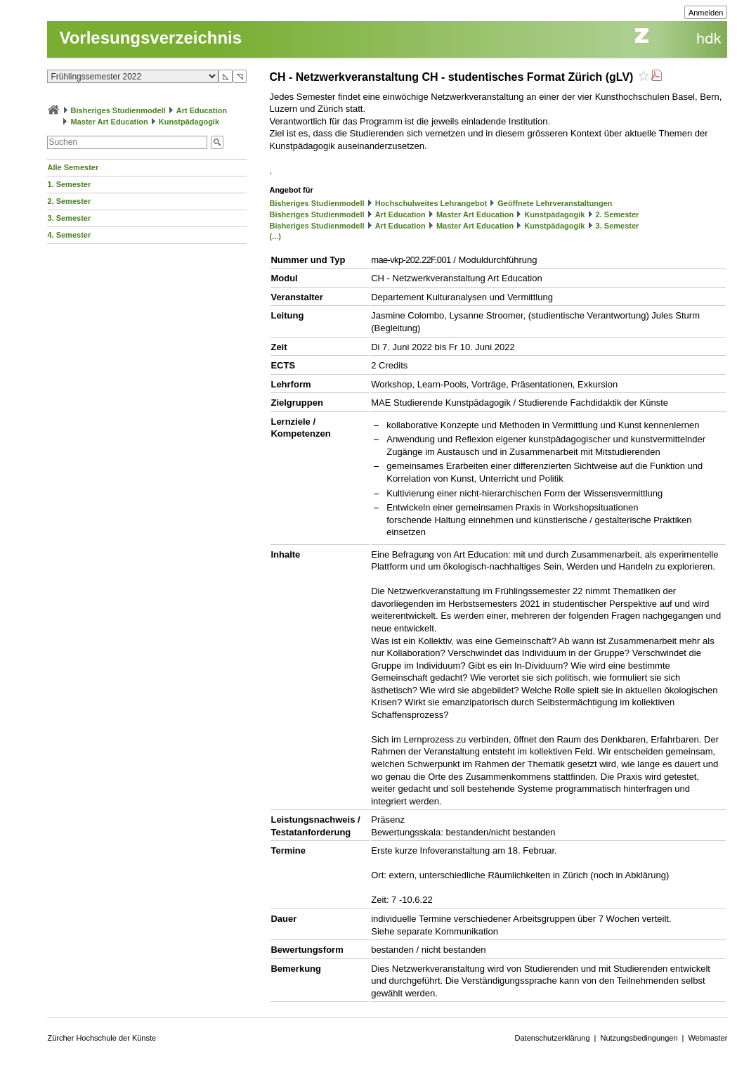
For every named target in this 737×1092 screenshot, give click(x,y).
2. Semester (69, 201)
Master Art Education (109, 121)
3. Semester (69, 218)
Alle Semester (72, 167)
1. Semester (69, 184)
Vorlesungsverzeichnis (150, 37)
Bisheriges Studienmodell (118, 110)
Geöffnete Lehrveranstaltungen (554, 203)
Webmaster (707, 1038)
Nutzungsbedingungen (638, 1038)
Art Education (201, 110)
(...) (275, 236)
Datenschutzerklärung (552, 1038)
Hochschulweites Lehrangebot (431, 203)
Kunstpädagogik (189, 121)
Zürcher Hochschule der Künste (101, 1038)
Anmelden (706, 12)
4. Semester (69, 235)
